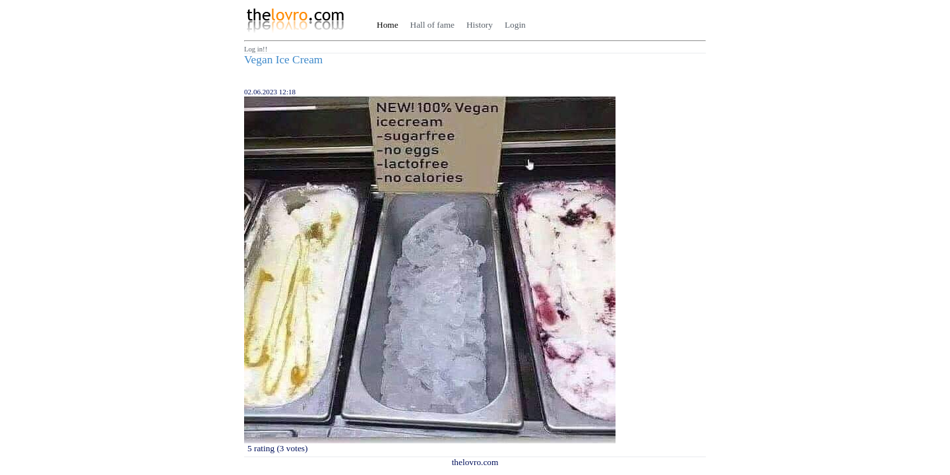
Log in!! (255, 49)
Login (515, 25)
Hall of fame (432, 25)
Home (387, 25)
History (479, 25)
